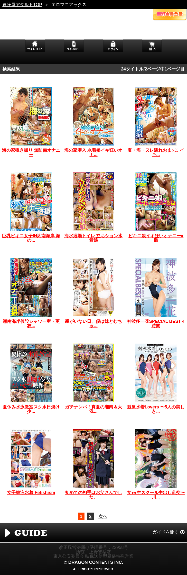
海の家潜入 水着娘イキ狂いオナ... (93, 152)
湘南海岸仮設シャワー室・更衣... (31, 323)
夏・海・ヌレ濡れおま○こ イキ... (156, 152)
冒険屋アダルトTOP (22, 4)
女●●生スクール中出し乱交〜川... (156, 494)
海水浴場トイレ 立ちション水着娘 (93, 238)
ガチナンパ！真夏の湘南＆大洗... (93, 409)
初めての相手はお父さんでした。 (93, 494)
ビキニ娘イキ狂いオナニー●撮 (156, 238)
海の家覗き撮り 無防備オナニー (31, 152)
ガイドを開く (165, 532)
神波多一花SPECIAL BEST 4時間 (156, 323)
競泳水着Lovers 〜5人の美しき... (156, 409)
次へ (102, 516)
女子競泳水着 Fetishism (31, 492)
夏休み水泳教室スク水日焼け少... (31, 409)
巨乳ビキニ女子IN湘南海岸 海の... (31, 238)
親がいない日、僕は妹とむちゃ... (93, 323)
